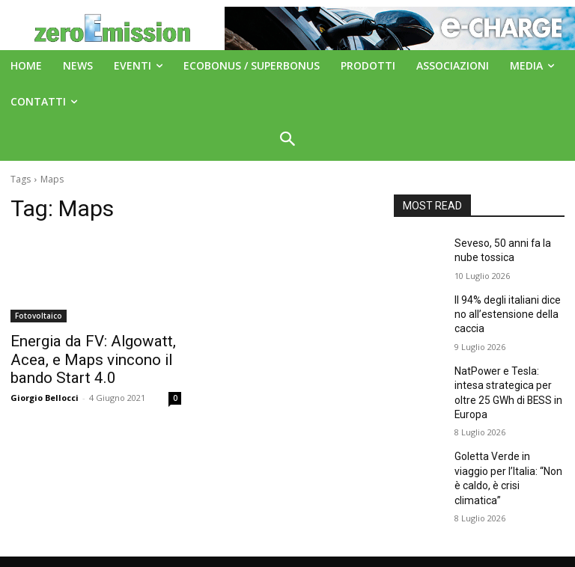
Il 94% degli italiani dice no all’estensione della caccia (509, 307)
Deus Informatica (400, 553)
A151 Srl (379, 521)
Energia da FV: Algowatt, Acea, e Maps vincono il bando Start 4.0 (95, 357)
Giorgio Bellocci (44, 391)
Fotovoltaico (38, 315)
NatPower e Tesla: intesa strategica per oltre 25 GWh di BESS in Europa (505, 373)
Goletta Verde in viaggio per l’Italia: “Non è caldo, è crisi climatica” (507, 438)
